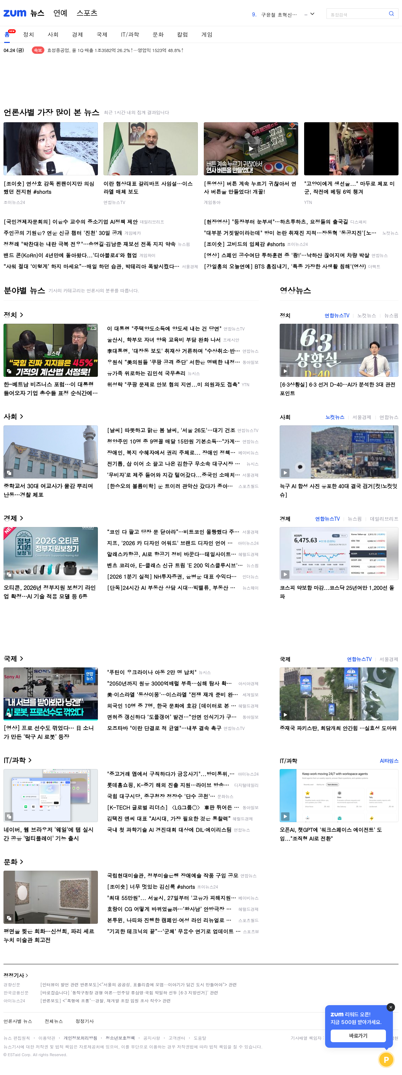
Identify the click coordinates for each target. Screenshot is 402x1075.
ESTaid (14, 1054)
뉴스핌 (391, 315)
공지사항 (151, 1038)
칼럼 (182, 34)
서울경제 (361, 417)
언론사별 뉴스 (17, 1021)
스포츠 (87, 13)
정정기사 (13, 975)
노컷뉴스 (366, 315)
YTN (308, 202)
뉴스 (37, 13)
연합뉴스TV (114, 202)
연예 (60, 13)
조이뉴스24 (14, 202)
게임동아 (212, 202)
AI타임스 (389, 760)
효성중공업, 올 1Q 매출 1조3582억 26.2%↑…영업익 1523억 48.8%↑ (115, 50)
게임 (207, 34)
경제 (77, 34)
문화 (158, 34)
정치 (28, 34)
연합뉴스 (389, 417)
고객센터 (176, 1038)
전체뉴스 (54, 1021)
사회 (53, 34)
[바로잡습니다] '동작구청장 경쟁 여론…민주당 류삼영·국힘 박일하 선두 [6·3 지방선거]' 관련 (129, 992)
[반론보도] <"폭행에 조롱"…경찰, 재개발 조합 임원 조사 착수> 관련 (105, 1000)
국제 (102, 34)
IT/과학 (130, 34)
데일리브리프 (384, 518)
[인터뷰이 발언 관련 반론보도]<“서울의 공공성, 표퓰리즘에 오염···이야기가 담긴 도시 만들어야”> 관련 (138, 984)
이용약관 (46, 1038)
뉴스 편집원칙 (16, 1038)
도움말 (200, 1038)
